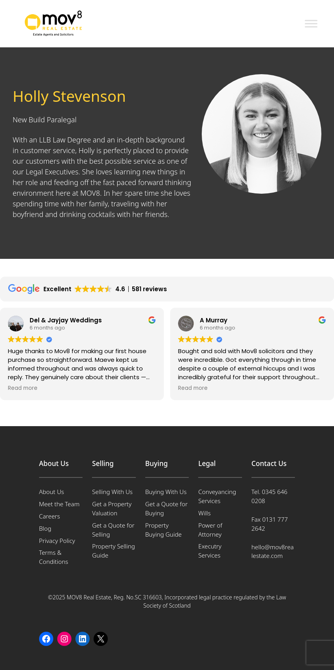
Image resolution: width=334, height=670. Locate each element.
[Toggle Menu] (311, 23)
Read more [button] (23, 388)
